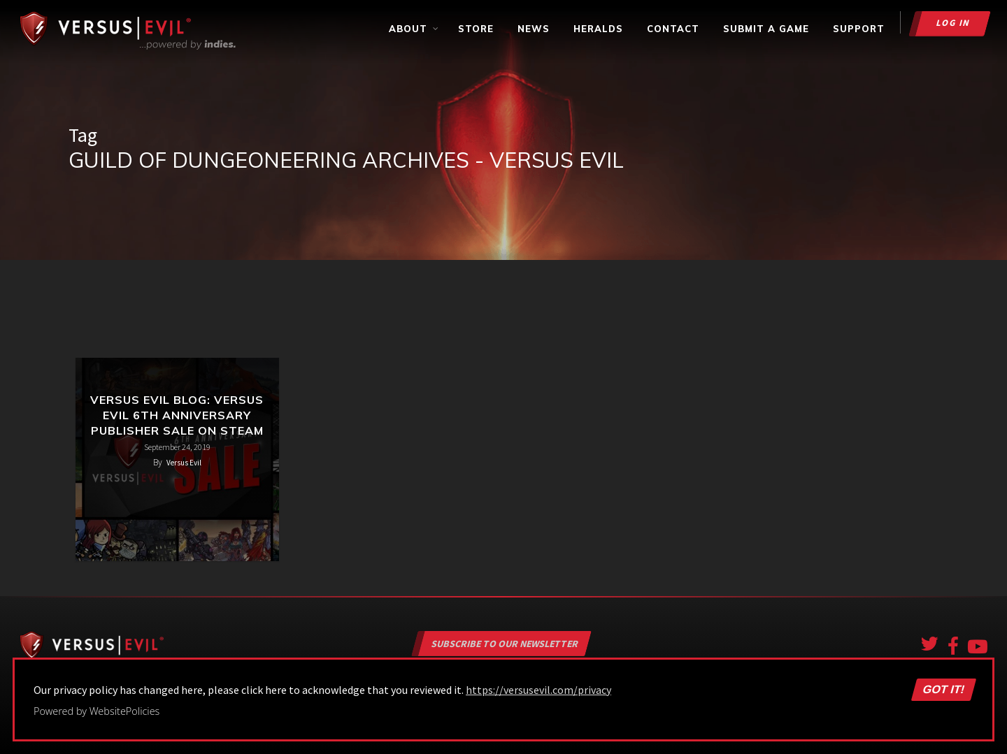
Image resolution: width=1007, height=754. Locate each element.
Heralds (598, 28)
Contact (673, 28)
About (414, 29)
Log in (953, 23)
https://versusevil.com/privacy (538, 690)
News (533, 28)
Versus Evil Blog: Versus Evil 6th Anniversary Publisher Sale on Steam (177, 415)
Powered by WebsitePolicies (96, 711)
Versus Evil (183, 462)
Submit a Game (766, 28)
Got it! (943, 689)
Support (859, 28)
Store (476, 28)
